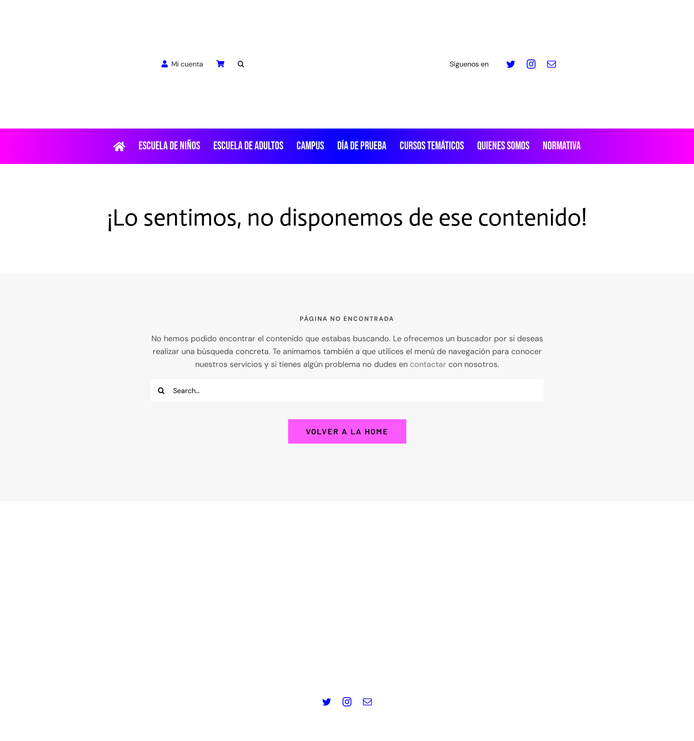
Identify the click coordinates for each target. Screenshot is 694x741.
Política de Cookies (345, 666)
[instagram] (531, 64)
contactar (428, 364)
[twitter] (511, 64)
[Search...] (347, 390)
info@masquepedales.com (397, 637)
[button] (241, 64)
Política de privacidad (265, 666)
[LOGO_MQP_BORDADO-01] (347, 10)
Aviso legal (201, 666)
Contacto (496, 666)
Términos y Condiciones (429, 666)
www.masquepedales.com (296, 637)
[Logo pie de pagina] (347, 545)
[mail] (551, 64)
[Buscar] (161, 390)
